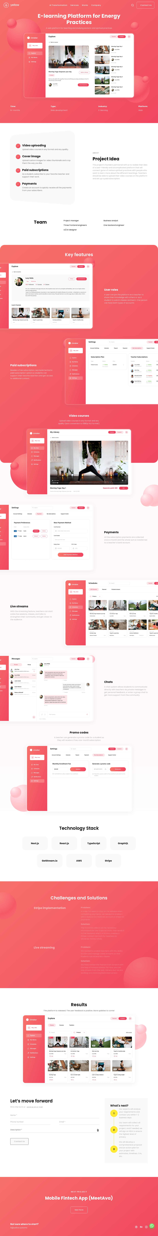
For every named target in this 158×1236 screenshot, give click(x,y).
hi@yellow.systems (18, 1227)
